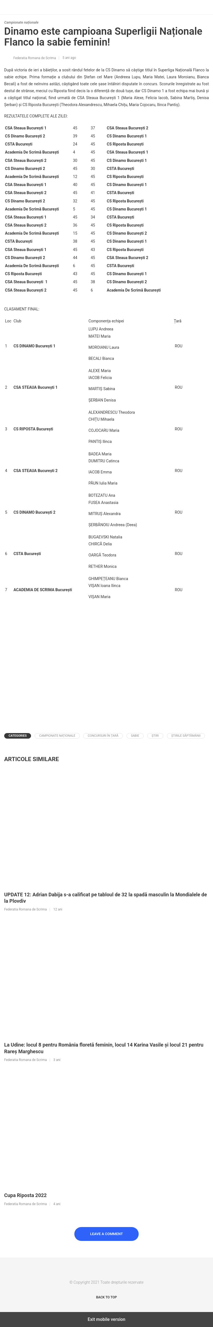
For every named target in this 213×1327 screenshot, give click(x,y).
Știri (155, 735)
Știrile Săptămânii (186, 735)
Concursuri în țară (103, 735)
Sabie (135, 735)
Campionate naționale (21, 22)
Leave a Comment (106, 1234)
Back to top (106, 1297)
